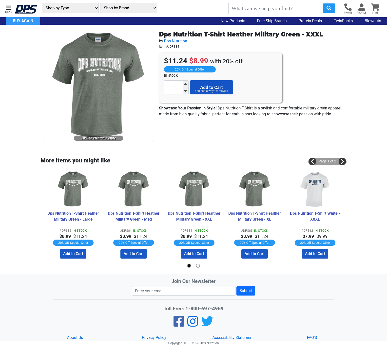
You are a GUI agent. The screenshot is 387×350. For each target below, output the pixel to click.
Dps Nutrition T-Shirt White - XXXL (315, 216)
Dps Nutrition (175, 41)
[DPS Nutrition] (26, 9)
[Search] (275, 8)
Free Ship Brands (272, 20)
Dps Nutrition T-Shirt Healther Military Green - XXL (194, 216)
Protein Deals (310, 20)
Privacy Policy (154, 337)
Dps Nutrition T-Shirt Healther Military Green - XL (255, 216)
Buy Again (23, 20)
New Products (233, 20)
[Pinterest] (193, 324)
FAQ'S (312, 337)
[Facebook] (179, 324)
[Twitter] (207, 324)
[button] (8, 8)
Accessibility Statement (232, 337)
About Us (75, 337)
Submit (246, 290)
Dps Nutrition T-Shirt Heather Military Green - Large (73, 216)
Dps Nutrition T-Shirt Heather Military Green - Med (134, 216)
